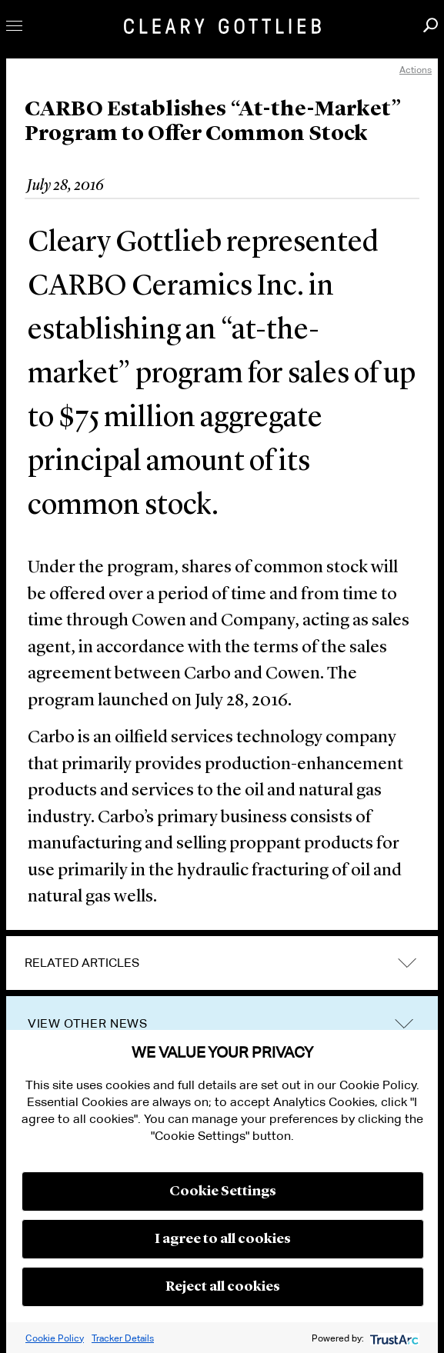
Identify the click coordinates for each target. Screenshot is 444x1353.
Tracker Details (123, 1338)
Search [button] (430, 25)
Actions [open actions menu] (415, 69)
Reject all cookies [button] (222, 1287)
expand (407, 963)
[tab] (222, 963)
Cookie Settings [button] (222, 1191)
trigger (404, 1024)
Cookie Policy (54, 1338)
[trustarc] (393, 1338)
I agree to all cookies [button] (223, 1239)
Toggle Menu (14, 26)
